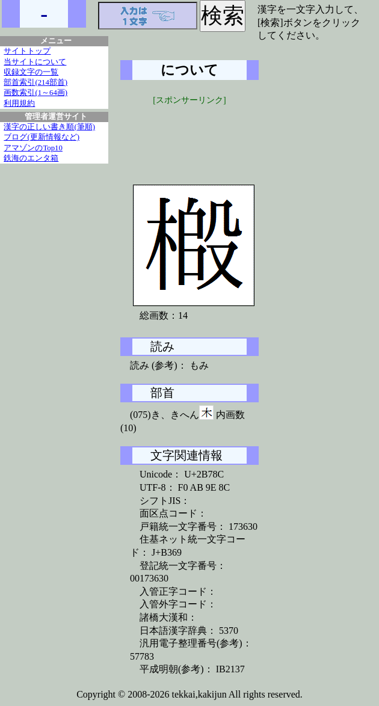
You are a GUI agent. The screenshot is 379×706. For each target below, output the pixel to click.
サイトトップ (27, 51)
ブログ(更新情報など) (41, 137)
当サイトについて (35, 62)
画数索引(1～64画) (35, 92)
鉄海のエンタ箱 (31, 158)
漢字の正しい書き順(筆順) (49, 127)
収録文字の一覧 (31, 72)
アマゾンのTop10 (33, 148)
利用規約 (19, 103)
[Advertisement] (210, 136)
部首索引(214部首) (35, 82)
